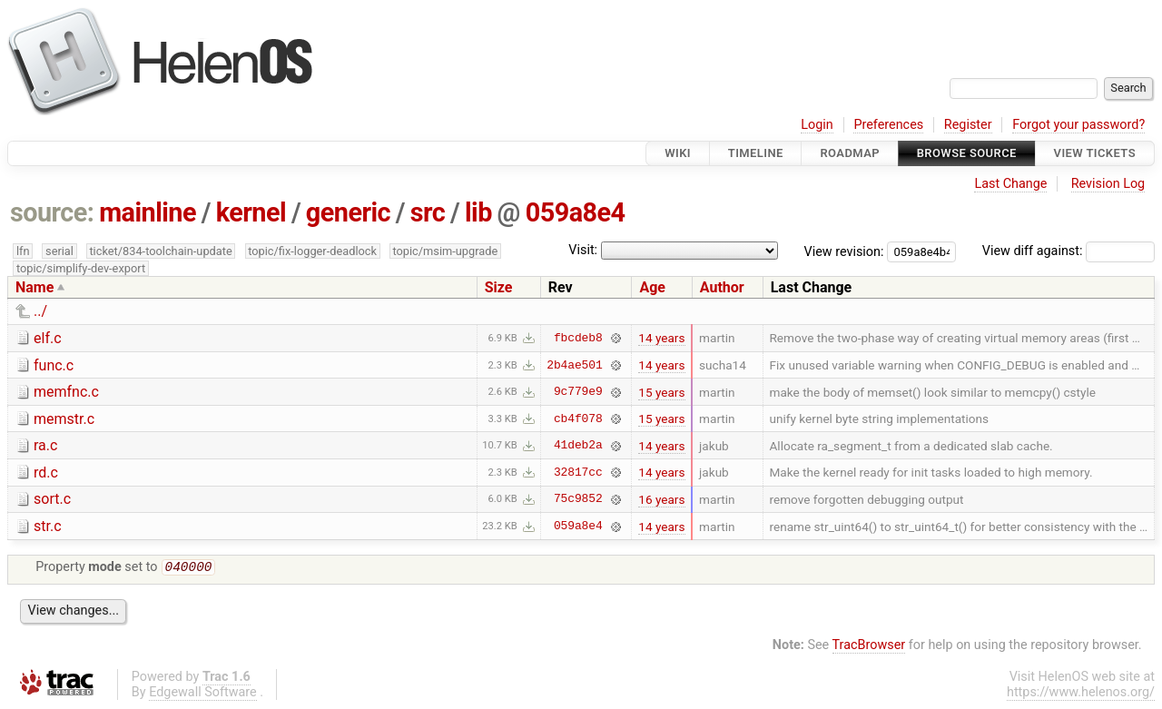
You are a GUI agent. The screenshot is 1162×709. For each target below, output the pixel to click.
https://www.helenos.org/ (1081, 694)
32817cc (578, 472)
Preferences (888, 125)
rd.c (46, 472)
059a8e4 (575, 212)
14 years (661, 337)
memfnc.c (66, 391)
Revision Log (1108, 184)
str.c (48, 526)
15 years (661, 392)
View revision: (844, 251)
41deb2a (578, 446)
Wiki (678, 153)
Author (722, 287)
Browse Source (967, 153)
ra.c (45, 445)
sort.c (52, 498)
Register (968, 125)
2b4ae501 (574, 365)
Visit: (582, 250)
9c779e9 (578, 392)
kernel (251, 212)
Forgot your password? (1078, 125)
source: (52, 212)
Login (817, 125)
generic (348, 212)
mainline (147, 212)
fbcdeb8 (578, 338)
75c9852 (578, 499)
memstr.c (64, 419)
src (428, 212)
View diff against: (1068, 251)
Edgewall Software (203, 694)
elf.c (48, 338)
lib (478, 212)
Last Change (1010, 184)
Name (34, 287)
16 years (661, 499)
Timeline (755, 153)
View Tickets (1095, 153)
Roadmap (850, 153)
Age (652, 287)
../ (40, 311)
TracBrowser (869, 647)
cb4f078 (578, 418)
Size (499, 287)
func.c (54, 365)
